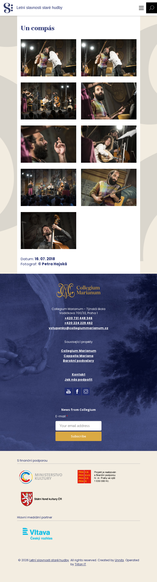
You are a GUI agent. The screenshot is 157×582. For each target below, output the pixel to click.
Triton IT (80, 564)
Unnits (119, 560)
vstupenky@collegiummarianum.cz (78, 328)
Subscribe (78, 436)
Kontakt (78, 374)
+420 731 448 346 (78, 318)
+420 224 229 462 (78, 323)
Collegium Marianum (78, 351)
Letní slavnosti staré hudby (49, 560)
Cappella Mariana (78, 356)
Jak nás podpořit (78, 379)
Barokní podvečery (78, 361)
